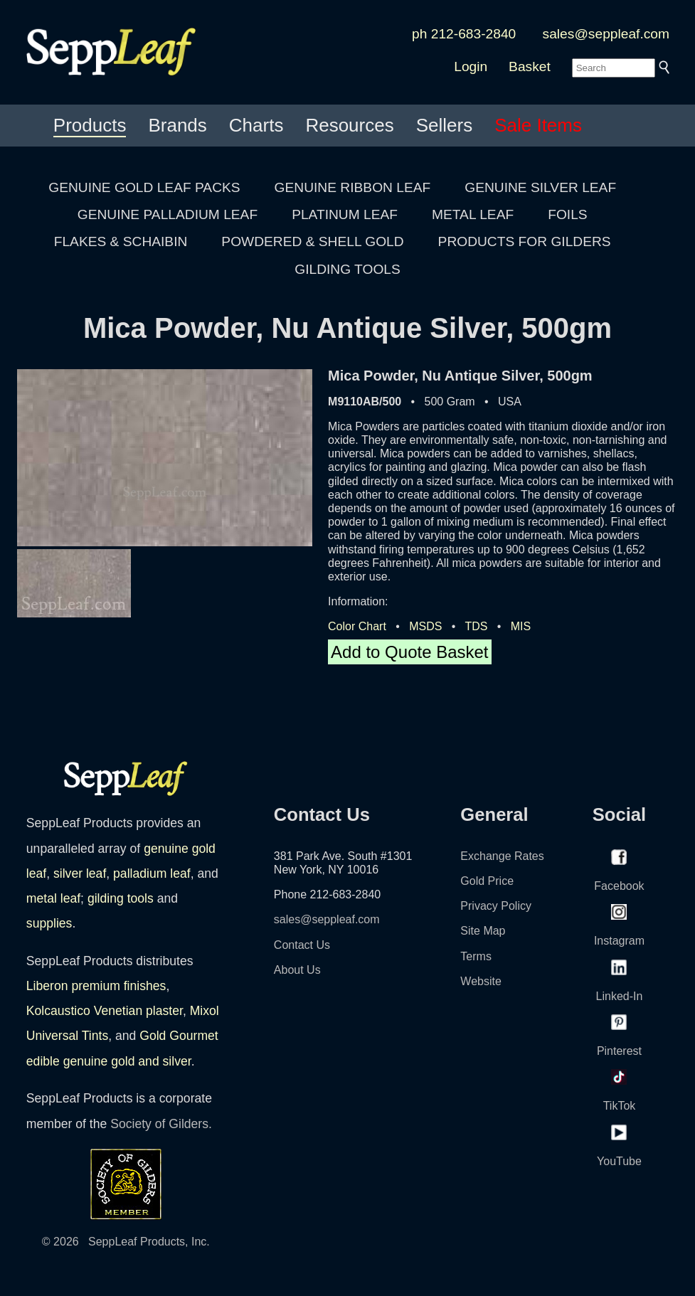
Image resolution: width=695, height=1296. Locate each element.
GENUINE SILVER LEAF (540, 187)
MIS (521, 626)
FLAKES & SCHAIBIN (121, 241)
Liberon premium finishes (96, 986)
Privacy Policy (495, 906)
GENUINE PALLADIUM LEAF (168, 214)
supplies (49, 923)
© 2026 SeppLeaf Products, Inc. (126, 1242)
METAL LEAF (473, 214)
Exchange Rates (501, 856)
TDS (476, 626)
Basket (530, 66)
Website (481, 981)
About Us (297, 970)
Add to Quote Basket (409, 652)
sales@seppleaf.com (606, 33)
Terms (476, 956)
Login (470, 66)
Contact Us (302, 945)
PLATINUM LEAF (345, 214)
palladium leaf (152, 873)
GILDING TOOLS (347, 269)
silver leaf (79, 873)
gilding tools (120, 898)
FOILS (567, 214)
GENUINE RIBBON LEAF (353, 187)
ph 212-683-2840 (464, 33)
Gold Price (487, 881)
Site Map (482, 931)
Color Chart (357, 626)
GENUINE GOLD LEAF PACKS (144, 187)
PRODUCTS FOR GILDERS (524, 241)
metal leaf (53, 898)
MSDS (425, 626)
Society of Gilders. (161, 1124)
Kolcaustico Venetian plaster (104, 1011)
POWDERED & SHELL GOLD (312, 241)
